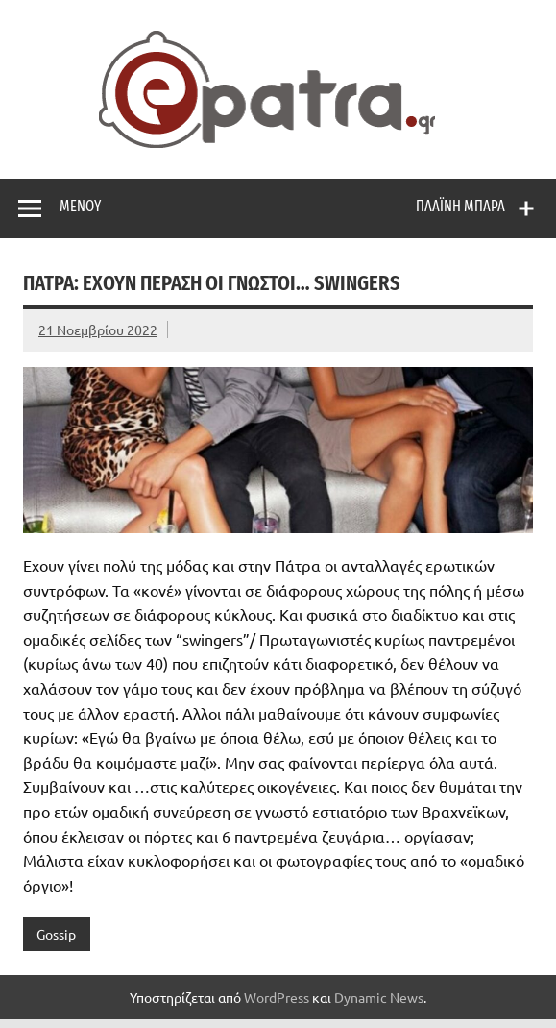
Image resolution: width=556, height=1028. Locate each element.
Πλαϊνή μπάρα (460, 206)
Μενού (80, 206)
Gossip (56, 933)
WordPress (276, 997)
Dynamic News (378, 997)
